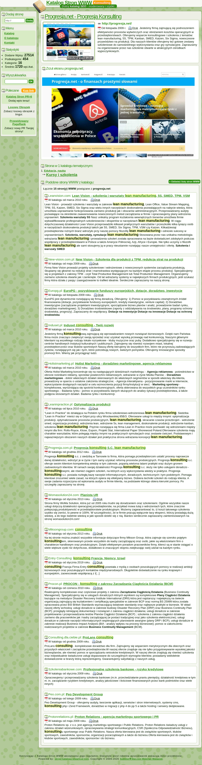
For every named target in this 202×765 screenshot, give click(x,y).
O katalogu (11, 38)
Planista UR (89, 495)
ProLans (98, 637)
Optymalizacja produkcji (92, 404)
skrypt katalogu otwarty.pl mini (72, 759)
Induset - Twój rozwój (89, 325)
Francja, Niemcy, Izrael (99, 558)
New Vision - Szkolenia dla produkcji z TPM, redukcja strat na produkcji (129, 259)
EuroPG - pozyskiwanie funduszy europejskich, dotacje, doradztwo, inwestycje (123, 290)
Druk (135, 28)
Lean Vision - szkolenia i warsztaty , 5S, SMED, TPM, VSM (131, 195)
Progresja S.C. (109, 447)
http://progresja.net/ (117, 23)
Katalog (9, 33)
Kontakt (9, 42)
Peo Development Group (84, 694)
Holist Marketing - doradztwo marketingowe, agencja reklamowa (123, 363)
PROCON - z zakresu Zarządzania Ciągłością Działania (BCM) (118, 584)
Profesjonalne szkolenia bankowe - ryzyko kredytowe (123, 669)
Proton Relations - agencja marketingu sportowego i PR (117, 716)
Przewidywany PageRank (19, 122)
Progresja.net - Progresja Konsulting (83, 16)
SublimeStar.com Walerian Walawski (141, 759)
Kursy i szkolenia (61, 175)
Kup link (28, 90)
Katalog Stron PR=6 (19, 96)
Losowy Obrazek (19, 107)
